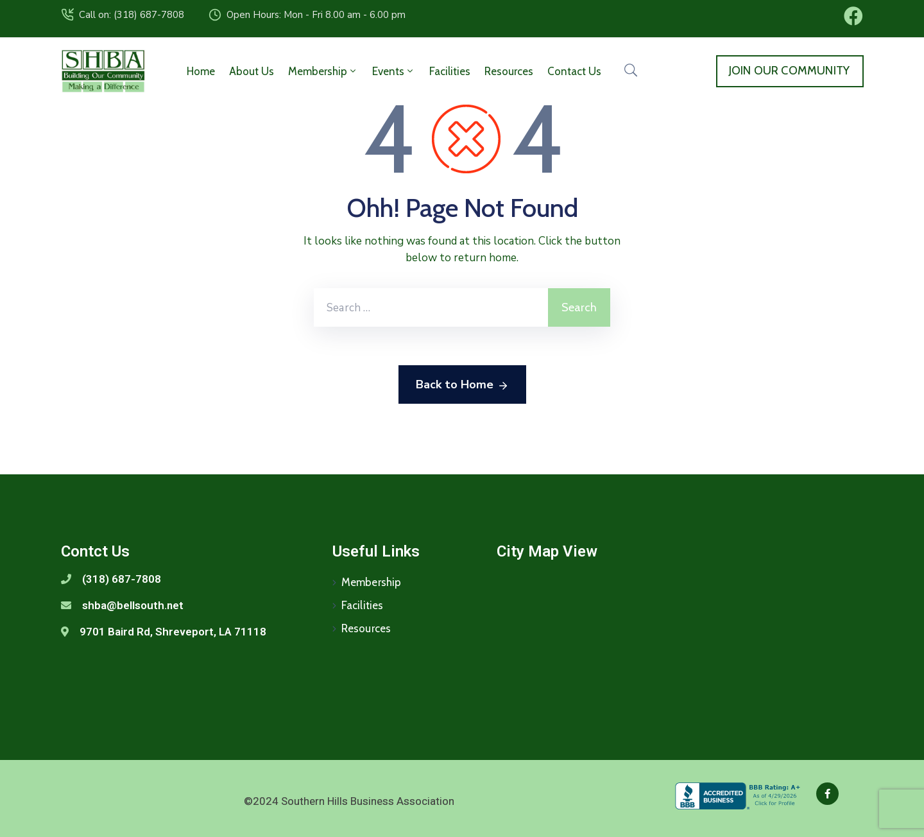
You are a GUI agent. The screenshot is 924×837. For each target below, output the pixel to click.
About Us (251, 71)
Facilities (449, 71)
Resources (508, 71)
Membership (323, 71)
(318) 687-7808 (121, 579)
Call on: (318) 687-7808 (131, 14)
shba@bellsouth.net (133, 605)
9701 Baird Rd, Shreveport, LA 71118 (173, 631)
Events (393, 71)
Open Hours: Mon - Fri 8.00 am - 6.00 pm (316, 14)
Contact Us (574, 71)
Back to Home (462, 385)
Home (201, 71)
